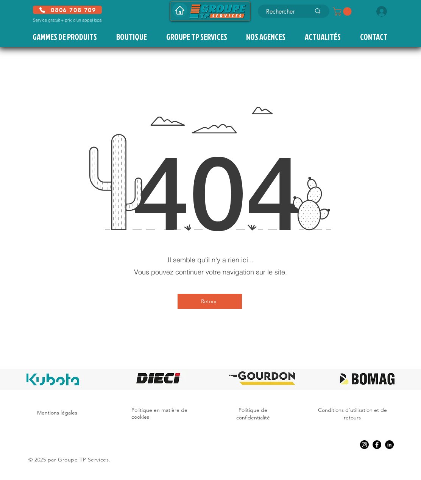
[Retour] (210, 301)
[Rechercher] (282, 12)
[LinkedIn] (389, 444)
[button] (343, 11)
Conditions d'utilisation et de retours (352, 414)
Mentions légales (57, 412)
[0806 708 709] (67, 10)
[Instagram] (364, 444)
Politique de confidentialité (253, 414)
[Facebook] (377, 444)
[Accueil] (179, 10)
